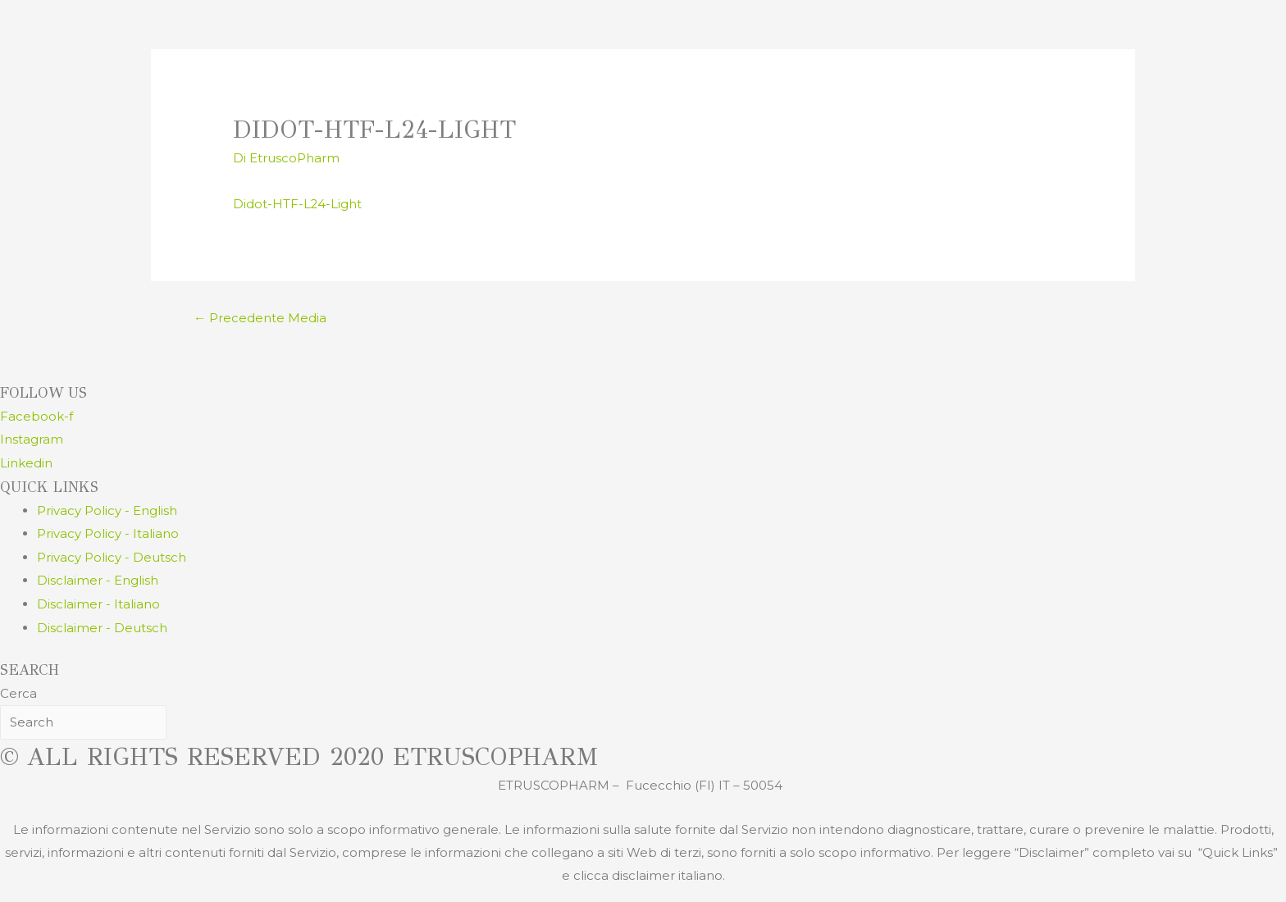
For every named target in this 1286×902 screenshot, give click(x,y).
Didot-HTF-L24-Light (298, 203)
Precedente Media (260, 318)
